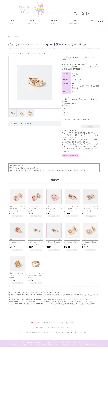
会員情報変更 (50, 327)
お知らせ (11, 22)
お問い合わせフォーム (67, 322)
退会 (68, 327)
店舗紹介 (54, 22)
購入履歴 (61, 327)
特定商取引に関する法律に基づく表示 (65, 332)
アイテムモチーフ (21, 53)
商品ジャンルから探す (32, 22)
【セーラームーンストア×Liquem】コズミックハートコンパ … (72, 208)
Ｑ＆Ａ (55, 322)
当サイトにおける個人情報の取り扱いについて (35, 332)
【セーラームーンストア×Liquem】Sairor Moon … (72, 242)
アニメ (42, 53)
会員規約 (84, 332)
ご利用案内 (46, 322)
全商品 (16, 37)
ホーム (10, 37)
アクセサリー (34, 53)
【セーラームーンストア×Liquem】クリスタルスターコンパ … (17, 208)
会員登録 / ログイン (75, 22)
